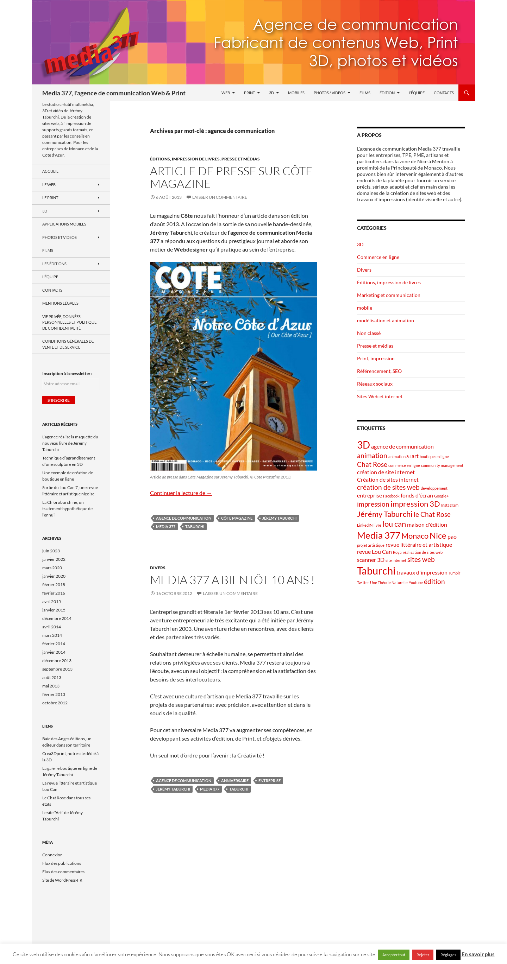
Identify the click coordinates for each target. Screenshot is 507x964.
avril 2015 (51, 601)
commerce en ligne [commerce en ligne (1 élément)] (404, 465)
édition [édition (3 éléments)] (434, 581)
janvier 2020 (53, 576)
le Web (49, 184)
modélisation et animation (385, 320)
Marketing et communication (388, 295)
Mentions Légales (60, 303)
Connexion (52, 854)
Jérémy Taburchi (279, 518)
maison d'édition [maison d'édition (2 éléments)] (427, 524)
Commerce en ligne (378, 257)
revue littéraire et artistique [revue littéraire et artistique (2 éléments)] (419, 544)
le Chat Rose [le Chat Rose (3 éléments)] (432, 514)
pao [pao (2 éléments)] (452, 536)
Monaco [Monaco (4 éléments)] (414, 535)
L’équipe (417, 92)
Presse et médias (240, 158)
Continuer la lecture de (181, 492)
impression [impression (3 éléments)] (373, 504)
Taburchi (194, 526)
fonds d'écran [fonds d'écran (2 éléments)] (417, 495)
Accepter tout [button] (393, 954)
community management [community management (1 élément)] (442, 465)
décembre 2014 (56, 618)
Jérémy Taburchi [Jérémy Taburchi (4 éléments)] (385, 514)
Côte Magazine (236, 518)
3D (271, 92)
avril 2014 (51, 626)
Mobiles (296, 92)
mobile (364, 308)
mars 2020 (52, 567)
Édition (387, 92)
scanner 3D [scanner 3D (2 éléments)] (370, 559)
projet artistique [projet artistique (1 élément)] (370, 545)
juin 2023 (51, 550)
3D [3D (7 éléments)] (363, 445)
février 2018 (53, 584)
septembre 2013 (57, 669)
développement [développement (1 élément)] (434, 488)
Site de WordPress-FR (62, 880)
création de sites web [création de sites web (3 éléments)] (388, 487)
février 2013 (53, 694)
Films (364, 92)
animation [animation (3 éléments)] (372, 455)
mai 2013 (51, 686)
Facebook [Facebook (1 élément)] (391, 496)
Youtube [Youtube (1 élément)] (416, 582)
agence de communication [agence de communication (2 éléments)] (402, 446)
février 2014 (53, 643)
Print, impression (376, 358)
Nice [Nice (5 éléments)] (438, 535)
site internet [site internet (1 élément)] (396, 560)
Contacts (444, 92)
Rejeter (423, 954)
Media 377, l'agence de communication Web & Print (114, 93)
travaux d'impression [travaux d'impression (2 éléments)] (421, 572)
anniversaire (235, 780)
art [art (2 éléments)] (415, 455)
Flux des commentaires (63, 871)
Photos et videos (59, 237)
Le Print (50, 197)
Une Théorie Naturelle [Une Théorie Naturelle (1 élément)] (389, 582)
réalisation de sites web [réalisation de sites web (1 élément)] (423, 552)
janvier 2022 (53, 559)
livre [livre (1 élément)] (377, 525)
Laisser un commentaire (219, 197)
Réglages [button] (448, 954)
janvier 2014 (53, 652)
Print (249, 92)
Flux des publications (61, 863)
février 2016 (53, 593)
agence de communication (183, 518)
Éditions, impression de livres (185, 158)
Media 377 (165, 526)
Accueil (50, 171)
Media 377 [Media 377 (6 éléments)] (378, 535)
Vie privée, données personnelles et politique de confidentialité (69, 322)
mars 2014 (52, 635)
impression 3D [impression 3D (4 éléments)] (415, 503)
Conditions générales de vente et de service (68, 344)
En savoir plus (478, 954)
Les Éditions (54, 263)
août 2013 (51, 677)
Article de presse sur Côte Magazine (231, 177)
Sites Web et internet (379, 396)
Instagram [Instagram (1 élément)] (449, 505)
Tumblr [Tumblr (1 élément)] (454, 573)
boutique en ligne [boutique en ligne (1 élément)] (434, 456)
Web (225, 92)
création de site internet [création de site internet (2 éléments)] (386, 472)
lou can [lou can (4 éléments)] (394, 523)
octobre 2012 (55, 702)
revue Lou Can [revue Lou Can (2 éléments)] (374, 551)
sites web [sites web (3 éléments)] (421, 559)
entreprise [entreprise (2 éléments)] (369, 495)
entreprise (269, 780)
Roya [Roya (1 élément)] (397, 552)
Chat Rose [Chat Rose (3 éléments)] (372, 464)
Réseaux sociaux (375, 384)
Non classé (369, 333)
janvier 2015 (53, 610)
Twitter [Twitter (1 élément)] (363, 582)
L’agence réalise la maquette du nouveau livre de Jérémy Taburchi (70, 443)
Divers (157, 567)
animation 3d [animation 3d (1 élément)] (399, 456)
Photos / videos (329, 92)
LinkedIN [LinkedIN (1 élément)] (365, 525)
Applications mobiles (64, 224)
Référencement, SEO (379, 371)
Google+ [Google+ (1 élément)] (441, 496)
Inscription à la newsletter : (67, 373)
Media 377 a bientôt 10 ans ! (232, 579)
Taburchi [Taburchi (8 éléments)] (376, 570)
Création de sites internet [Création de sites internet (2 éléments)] (388, 479)
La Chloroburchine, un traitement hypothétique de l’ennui (67, 509)
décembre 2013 (56, 660)
